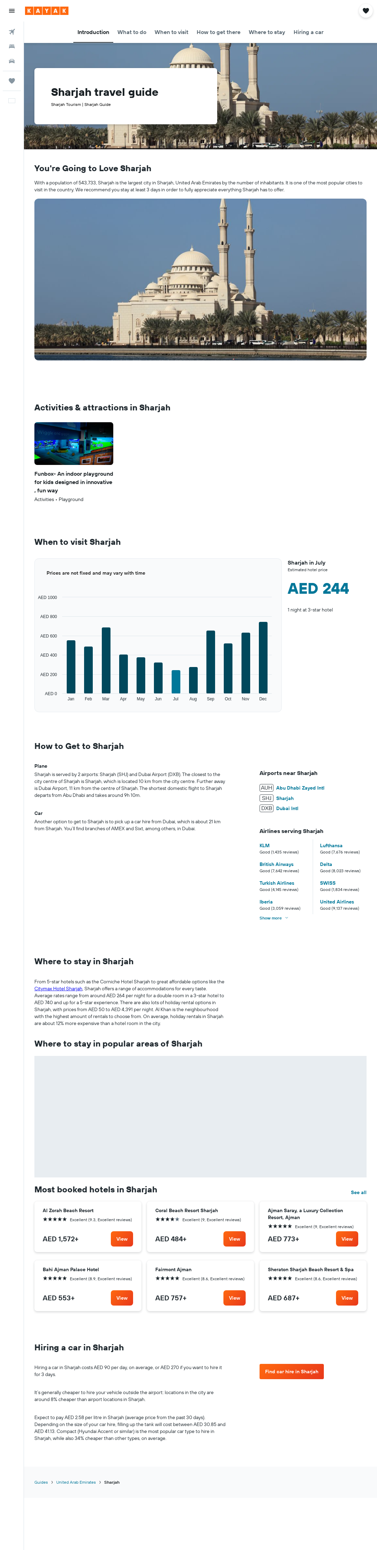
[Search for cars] (12, 61)
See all (359, 1071)
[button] (11, 10)
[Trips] (12, 81)
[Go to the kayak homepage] (46, 11)
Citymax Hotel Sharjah (58, 988)
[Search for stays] (12, 46)
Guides (41, 1360)
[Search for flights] (12, 32)
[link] (122, 1117)
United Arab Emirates (76, 1360)
